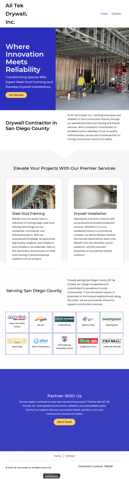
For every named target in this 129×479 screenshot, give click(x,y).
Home (57, 456)
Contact (70, 456)
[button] (16, 95)
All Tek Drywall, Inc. (16, 13)
